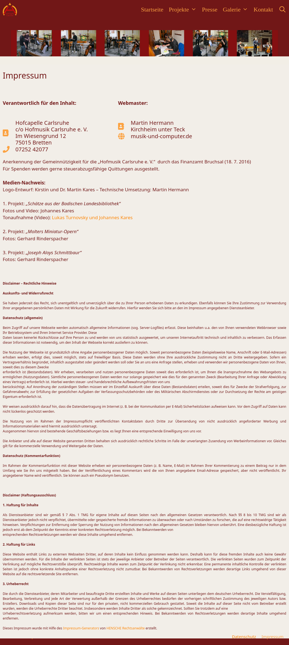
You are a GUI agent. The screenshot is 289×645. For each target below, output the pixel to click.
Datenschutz (244, 636)
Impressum (273, 636)
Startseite (152, 9)
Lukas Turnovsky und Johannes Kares (92, 217)
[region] (144, 43)
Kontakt (263, 9)
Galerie (237, 9)
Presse (209, 9)
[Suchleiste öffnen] (282, 9)
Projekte (184, 9)
